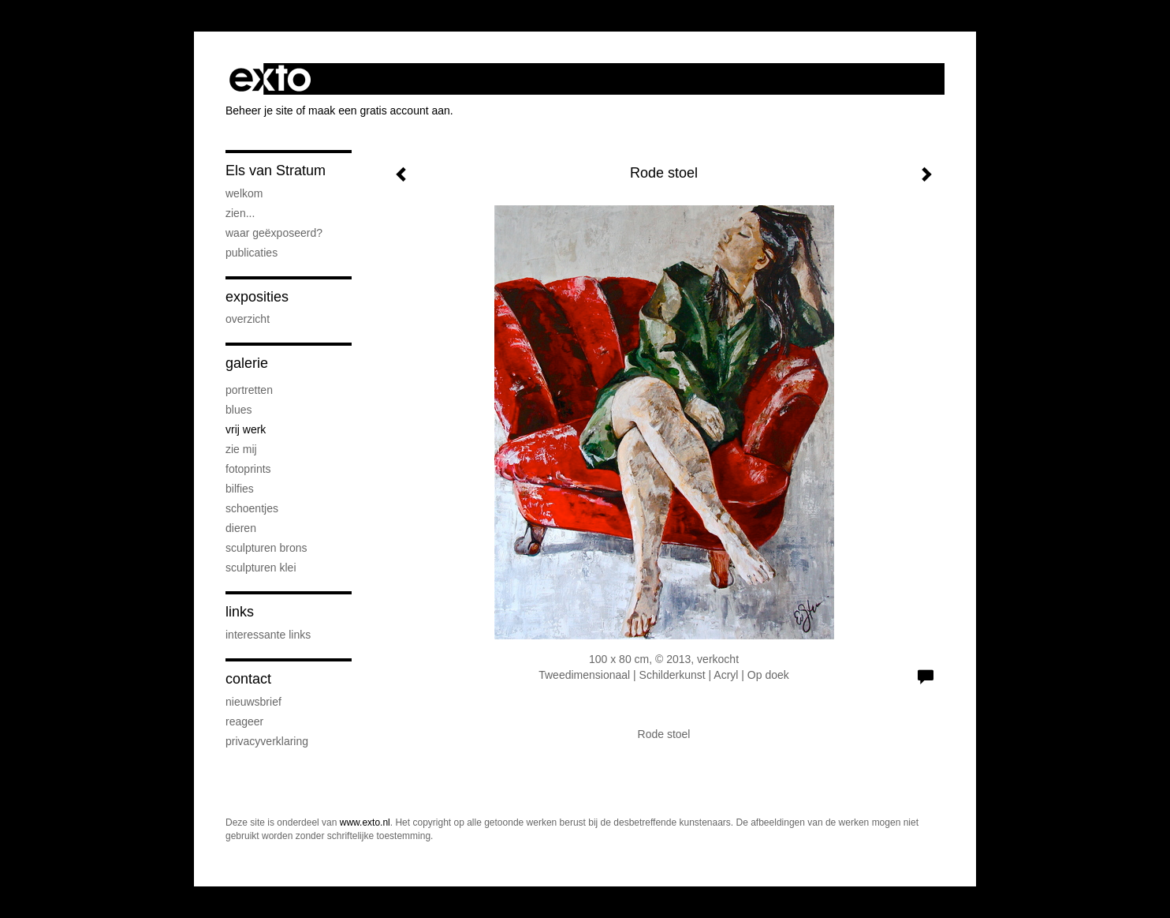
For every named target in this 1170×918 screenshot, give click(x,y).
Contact (248, 679)
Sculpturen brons (266, 547)
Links (239, 612)
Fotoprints (248, 469)
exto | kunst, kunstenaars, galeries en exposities (270, 79)
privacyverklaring (266, 741)
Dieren (240, 528)
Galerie (246, 363)
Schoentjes (251, 508)
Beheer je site (259, 110)
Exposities (257, 297)
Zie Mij (241, 449)
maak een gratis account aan (379, 110)
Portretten (249, 390)
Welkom (244, 193)
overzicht (247, 319)
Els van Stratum (275, 170)
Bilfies (239, 488)
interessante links (268, 634)
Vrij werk (245, 429)
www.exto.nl (365, 822)
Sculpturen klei (260, 567)
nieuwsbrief (253, 701)
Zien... (240, 213)
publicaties (251, 252)
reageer (244, 721)
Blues (238, 409)
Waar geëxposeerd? (273, 233)
